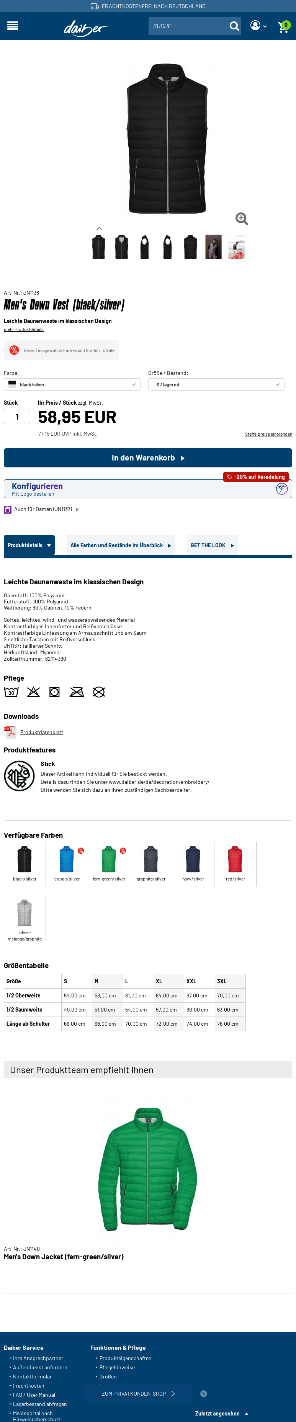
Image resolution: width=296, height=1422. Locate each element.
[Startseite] (86, 28)
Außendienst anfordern (40, 1367)
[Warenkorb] (283, 26)
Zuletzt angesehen (217, 1413)
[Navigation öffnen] (12, 26)
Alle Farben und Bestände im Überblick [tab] (117, 545)
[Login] (258, 26)
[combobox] (195, 26)
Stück (11, 403)
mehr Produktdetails (24, 329)
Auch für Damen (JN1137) (38, 509)
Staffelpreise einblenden (268, 433)
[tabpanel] (148, 796)
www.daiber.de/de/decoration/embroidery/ (159, 781)
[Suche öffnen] (234, 26)
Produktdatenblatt (33, 732)
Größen (108, 1376)
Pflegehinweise (117, 1367)
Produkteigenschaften (126, 1358)
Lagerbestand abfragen (40, 1404)
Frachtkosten (28, 1385)
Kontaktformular (32, 1376)
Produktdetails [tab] (26, 545)
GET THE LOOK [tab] (209, 545)
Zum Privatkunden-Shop (139, 1393)
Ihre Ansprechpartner (38, 1358)
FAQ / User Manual (34, 1394)
